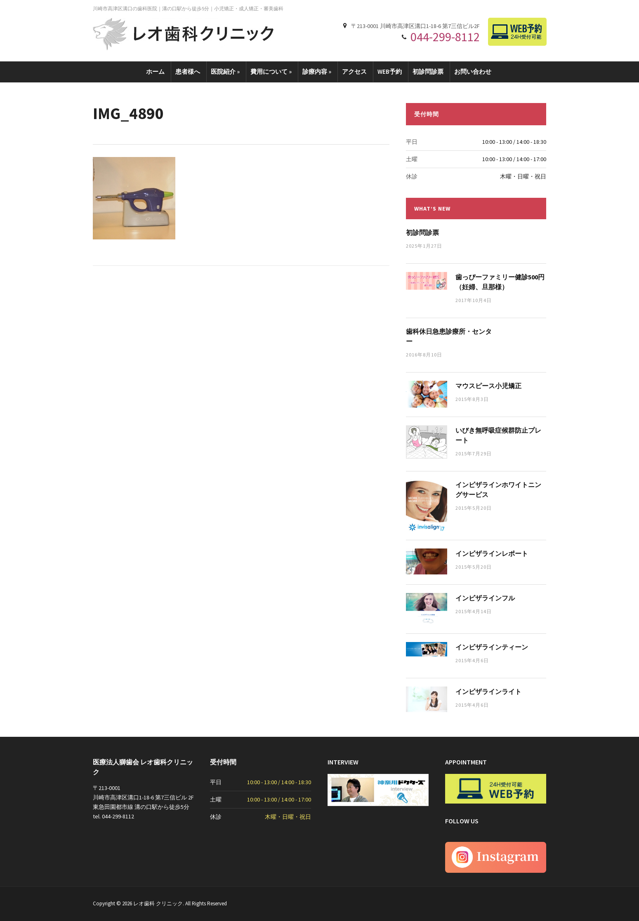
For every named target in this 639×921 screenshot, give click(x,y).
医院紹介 (225, 71)
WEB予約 (389, 71)
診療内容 (316, 71)
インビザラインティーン (491, 647)
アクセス (354, 71)
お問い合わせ (472, 71)
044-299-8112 (445, 37)
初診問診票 (428, 71)
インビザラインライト (488, 691)
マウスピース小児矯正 (488, 386)
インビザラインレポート (491, 553)
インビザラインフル (485, 598)
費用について (271, 71)
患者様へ (187, 71)
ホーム (155, 71)
